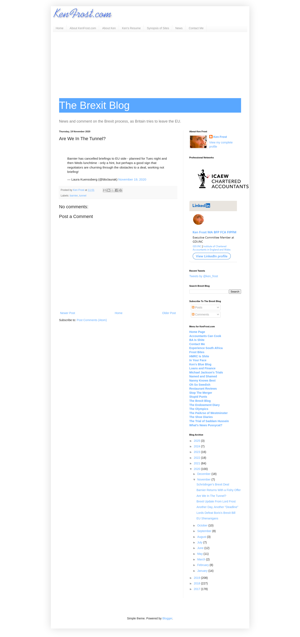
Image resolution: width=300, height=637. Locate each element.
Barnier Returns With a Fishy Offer (218, 490)
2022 (197, 457)
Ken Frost (220, 136)
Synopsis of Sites (158, 28)
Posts (197, 307)
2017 (197, 589)
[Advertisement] (150, 63)
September (204, 531)
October (202, 525)
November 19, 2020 (132, 179)
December (204, 474)
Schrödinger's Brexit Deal (212, 484)
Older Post (169, 313)
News (179, 28)
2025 (197, 440)
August (202, 536)
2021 (197, 463)
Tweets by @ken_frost (203, 276)
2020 (197, 469)
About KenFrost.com (83, 28)
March (201, 559)
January (202, 570)
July (200, 542)
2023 (197, 452)
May (200, 553)
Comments (200, 314)
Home (59, 28)
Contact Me (196, 28)
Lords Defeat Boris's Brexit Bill (215, 512)
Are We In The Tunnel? (211, 495)
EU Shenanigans (207, 518)
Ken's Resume (131, 28)
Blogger (167, 618)
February (203, 565)
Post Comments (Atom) (92, 320)
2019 (197, 577)
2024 (197, 446)
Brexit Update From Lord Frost (215, 501)
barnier (74, 195)
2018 (197, 583)
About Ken (109, 28)
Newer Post (67, 313)
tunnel (82, 195)
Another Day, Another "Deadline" (217, 507)
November (204, 479)
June (200, 548)
